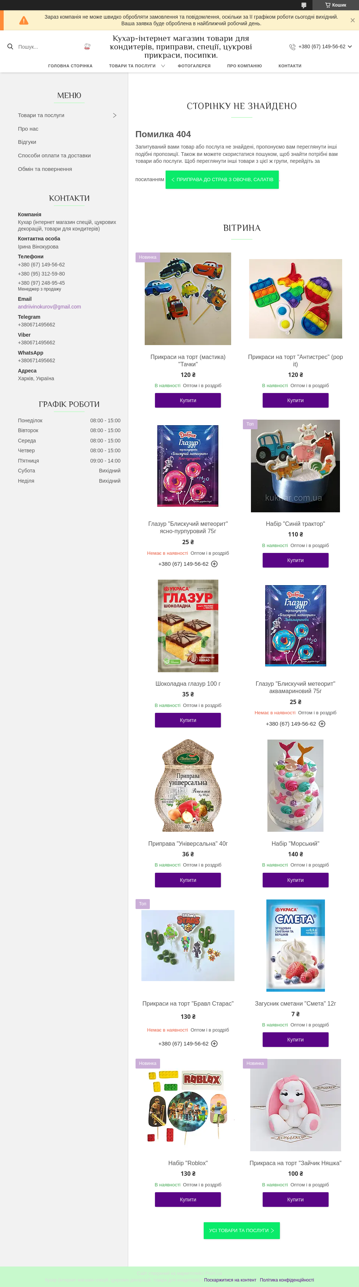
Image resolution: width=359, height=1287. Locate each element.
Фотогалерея (194, 66)
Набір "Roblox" (188, 1163)
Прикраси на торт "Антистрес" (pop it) (295, 360)
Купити (188, 400)
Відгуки (27, 142)
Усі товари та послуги (239, 1230)
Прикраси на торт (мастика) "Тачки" (188, 360)
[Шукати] (10, 47)
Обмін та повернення (45, 169)
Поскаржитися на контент (230, 1280)
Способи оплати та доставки (54, 155)
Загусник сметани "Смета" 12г (295, 1003)
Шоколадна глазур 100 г (188, 684)
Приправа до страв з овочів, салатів (225, 179)
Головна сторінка (70, 66)
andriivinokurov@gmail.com (49, 307)
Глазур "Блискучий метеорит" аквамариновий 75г (295, 687)
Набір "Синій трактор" (295, 524)
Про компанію (244, 66)
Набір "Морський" (295, 844)
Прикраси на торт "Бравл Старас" (188, 1003)
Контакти (289, 66)
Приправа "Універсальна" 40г (188, 844)
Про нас (28, 129)
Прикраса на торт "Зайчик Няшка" (295, 1163)
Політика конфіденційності (287, 1280)
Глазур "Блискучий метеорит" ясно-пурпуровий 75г (188, 527)
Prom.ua (214, 1273)
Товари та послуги (132, 66)
